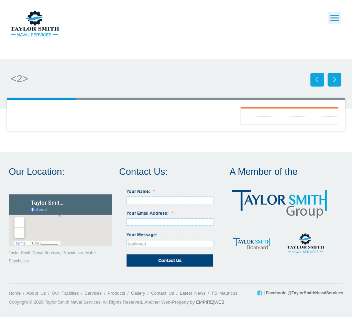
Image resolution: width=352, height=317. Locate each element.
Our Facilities (65, 293)
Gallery (138, 293)
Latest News (193, 293)
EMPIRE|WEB (210, 302)
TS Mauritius (224, 293)
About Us (36, 293)
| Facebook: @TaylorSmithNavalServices (302, 293)
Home (15, 293)
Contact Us (162, 293)
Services (93, 293)
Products (116, 293)
